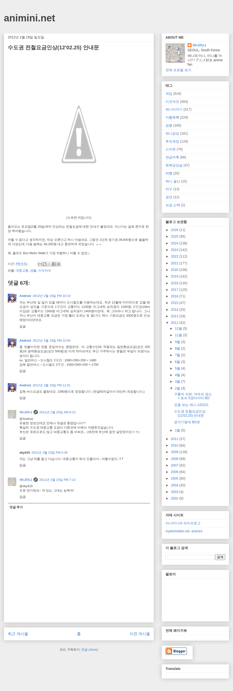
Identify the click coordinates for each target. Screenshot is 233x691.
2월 (178, 388)
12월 (179, 328)
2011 (175, 439)
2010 (175, 445)
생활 (33, 270)
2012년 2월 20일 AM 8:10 (57, 412)
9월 (178, 342)
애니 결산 (173, 181)
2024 (175, 243)
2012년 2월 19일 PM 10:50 (51, 340)
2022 (175, 256)
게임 (169, 93)
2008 (175, 459)
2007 (175, 465)
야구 (169, 189)
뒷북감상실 (174, 165)
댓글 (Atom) (89, 649)
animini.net (29, 18)
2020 (175, 270)
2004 (175, 485)
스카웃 (171, 149)
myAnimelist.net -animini (184, 531)
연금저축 (172, 157)
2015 (175, 303)
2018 (175, 283)
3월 (178, 381)
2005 (175, 478)
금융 (169, 125)
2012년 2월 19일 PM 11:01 (51, 385)
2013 (175, 316)
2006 (175, 472)
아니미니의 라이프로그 (183, 523)
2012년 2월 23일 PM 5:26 (49, 452)
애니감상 (172, 133)
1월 (178, 430)
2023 (175, 250)
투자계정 (172, 141)
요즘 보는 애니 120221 (191, 405)
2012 (175, 323)
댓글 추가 (16, 507)
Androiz (25, 296)
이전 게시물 (140, 634)
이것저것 (44, 270)
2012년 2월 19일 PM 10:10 (51, 296)
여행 (169, 173)
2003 (175, 492)
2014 (175, 309)
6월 (178, 362)
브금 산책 (173, 205)
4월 (178, 375)
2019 (175, 276)
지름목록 (172, 117)
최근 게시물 (18, 634)
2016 (175, 296)
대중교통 (22, 270)
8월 (178, 348)
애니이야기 (174, 109)
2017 (175, 290)
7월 (178, 355)
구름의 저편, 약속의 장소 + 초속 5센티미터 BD (193, 396)
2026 (175, 230)
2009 (175, 452)
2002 (175, 498)
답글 (22, 326)
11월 (179, 335)
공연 (169, 197)
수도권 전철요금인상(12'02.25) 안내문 (190, 413)
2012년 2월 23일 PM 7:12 (57, 480)
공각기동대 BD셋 (187, 422)
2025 (175, 236)
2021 (175, 263)
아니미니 (25, 412)
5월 (178, 368)
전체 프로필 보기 (178, 70)
